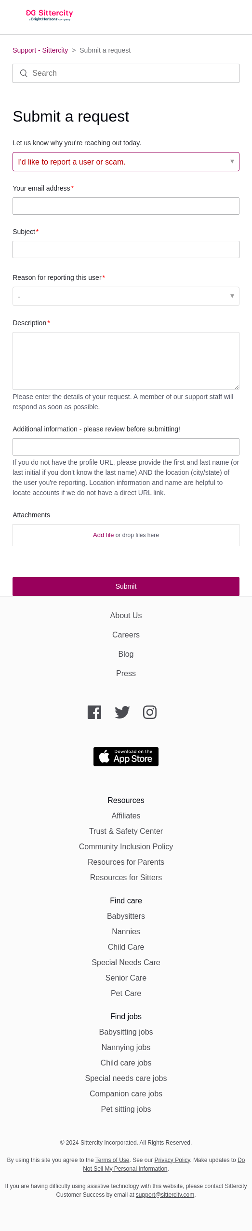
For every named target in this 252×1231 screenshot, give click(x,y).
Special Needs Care (126, 962)
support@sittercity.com (165, 1194)
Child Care (126, 947)
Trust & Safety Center (126, 831)
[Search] (126, 73)
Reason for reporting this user (57, 277)
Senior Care (126, 978)
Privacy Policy (172, 1160)
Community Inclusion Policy (126, 847)
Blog (125, 654)
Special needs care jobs (126, 1078)
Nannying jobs (126, 1047)
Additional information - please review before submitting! (96, 429)
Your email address (41, 188)
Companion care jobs (126, 1094)
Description (29, 323)
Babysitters (126, 916)
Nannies (126, 931)
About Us (126, 615)
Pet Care (126, 993)
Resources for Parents (126, 862)
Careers (126, 635)
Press (126, 673)
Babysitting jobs (126, 1032)
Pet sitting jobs (126, 1109)
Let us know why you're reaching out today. (77, 143)
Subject (24, 231)
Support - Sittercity (40, 50)
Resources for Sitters (126, 877)
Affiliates (125, 816)
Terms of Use (112, 1160)
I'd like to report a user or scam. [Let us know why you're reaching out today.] (72, 162)
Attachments (31, 515)
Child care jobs (126, 1063)
